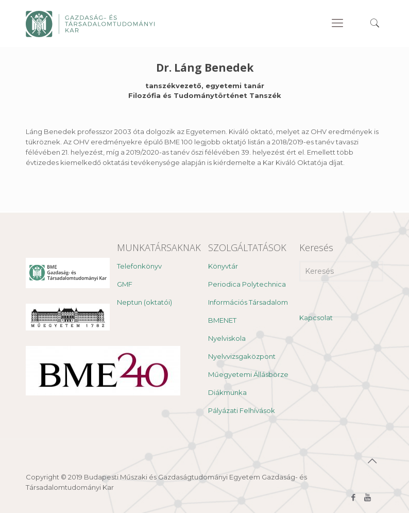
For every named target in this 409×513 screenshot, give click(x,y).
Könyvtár (223, 266)
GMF (124, 284)
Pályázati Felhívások (241, 410)
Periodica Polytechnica (247, 284)
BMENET (222, 320)
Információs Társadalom (248, 302)
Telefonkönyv (139, 266)
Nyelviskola (227, 338)
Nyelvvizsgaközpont (242, 356)
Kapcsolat (316, 317)
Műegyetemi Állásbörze (248, 374)
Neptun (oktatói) (144, 302)
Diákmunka (227, 392)
